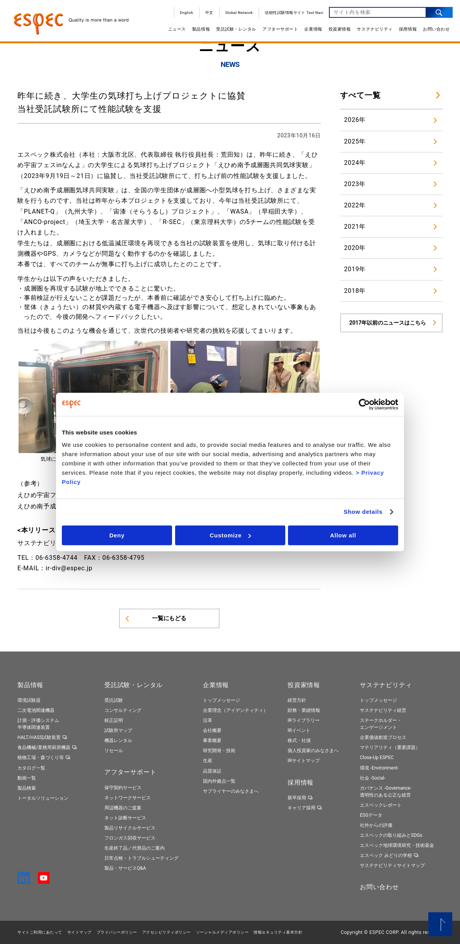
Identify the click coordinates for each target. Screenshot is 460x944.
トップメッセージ (221, 700)
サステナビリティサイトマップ (392, 865)
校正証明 (113, 720)
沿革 (207, 720)
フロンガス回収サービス (129, 838)
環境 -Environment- (379, 768)
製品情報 (200, 29)
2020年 (355, 247)
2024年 (355, 162)
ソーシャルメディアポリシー (222, 932)
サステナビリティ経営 (383, 710)
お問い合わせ (435, 29)
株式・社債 (299, 740)
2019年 (355, 269)
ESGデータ (371, 815)
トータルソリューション (42, 798)
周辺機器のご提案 (122, 808)
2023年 (355, 184)
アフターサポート (279, 29)
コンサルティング (122, 710)
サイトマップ (79, 932)
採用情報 (407, 29)
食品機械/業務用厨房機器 (43, 747)
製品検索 (26, 788)
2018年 (355, 290)
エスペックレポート (381, 805)
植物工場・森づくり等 (40, 757)
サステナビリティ (374, 29)
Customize (230, 535)
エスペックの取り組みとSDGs (391, 835)
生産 (207, 760)
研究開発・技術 (219, 750)
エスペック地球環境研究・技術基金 (397, 845)
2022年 (355, 205)
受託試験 (113, 700)
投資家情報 (338, 29)
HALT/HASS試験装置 (39, 737)
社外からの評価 (376, 825)
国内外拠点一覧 (219, 781)
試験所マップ (118, 730)
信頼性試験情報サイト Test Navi (293, 13)
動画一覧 (26, 778)
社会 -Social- (372, 778)
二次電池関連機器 (36, 710)
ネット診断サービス (125, 818)
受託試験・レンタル (235, 29)
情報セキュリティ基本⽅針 (278, 932)
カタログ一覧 (31, 768)
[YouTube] (43, 880)
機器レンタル (118, 740)
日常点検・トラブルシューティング (141, 858)
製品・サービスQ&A (125, 868)
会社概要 (212, 730)
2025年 (355, 141)
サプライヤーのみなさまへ (231, 791)
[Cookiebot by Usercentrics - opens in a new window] (364, 404)
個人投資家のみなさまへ (313, 750)
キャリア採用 (301, 808)
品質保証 (212, 771)
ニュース (176, 29)
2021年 (355, 226)
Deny (117, 535)
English (185, 13)
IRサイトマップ (304, 760)
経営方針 (297, 700)
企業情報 (312, 29)
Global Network (238, 13)
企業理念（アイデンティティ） (235, 710)
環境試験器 (29, 700)
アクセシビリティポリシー (166, 932)
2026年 (355, 119)
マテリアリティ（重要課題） (390, 747)
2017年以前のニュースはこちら (387, 323)
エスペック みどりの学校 (386, 855)
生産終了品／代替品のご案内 (134, 848)
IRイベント (299, 730)
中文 (208, 13)
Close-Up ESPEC (377, 757)
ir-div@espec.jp (69, 568)
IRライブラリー (304, 720)
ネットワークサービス (127, 797)
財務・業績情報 (304, 710)
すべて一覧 (360, 95)
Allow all (343, 535)
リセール (113, 750)
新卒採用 (297, 797)
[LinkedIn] (24, 880)
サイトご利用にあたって (39, 932)
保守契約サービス (122, 787)
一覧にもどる (169, 618)
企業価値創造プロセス (383, 737)
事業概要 (212, 740)
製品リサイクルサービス (129, 828)
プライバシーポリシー (117, 932)
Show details (363, 511)
